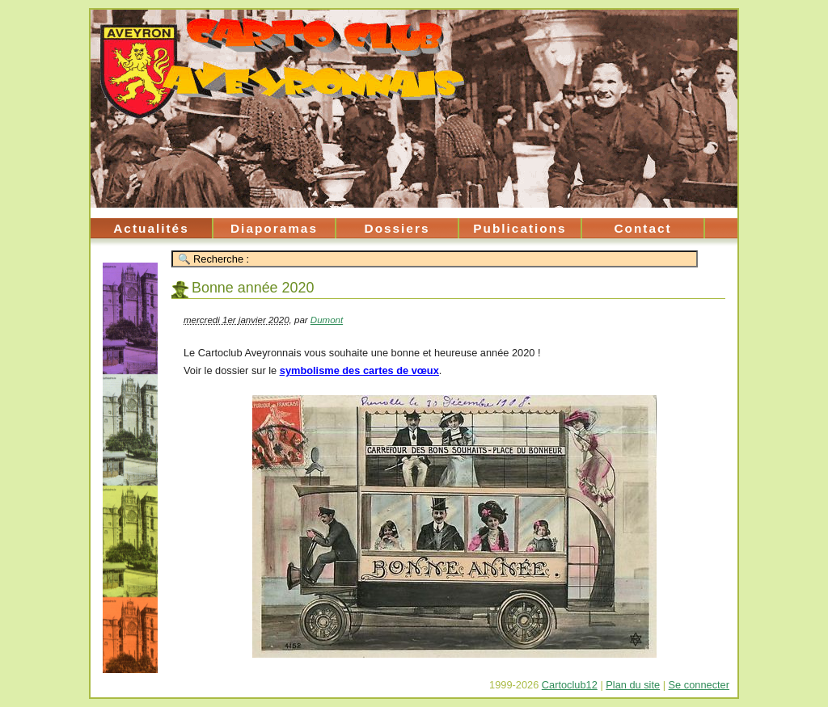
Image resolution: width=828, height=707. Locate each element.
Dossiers (397, 228)
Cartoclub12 (570, 685)
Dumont (326, 320)
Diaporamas (274, 228)
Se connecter (699, 685)
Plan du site (633, 685)
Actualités (150, 228)
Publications (519, 228)
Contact (642, 228)
